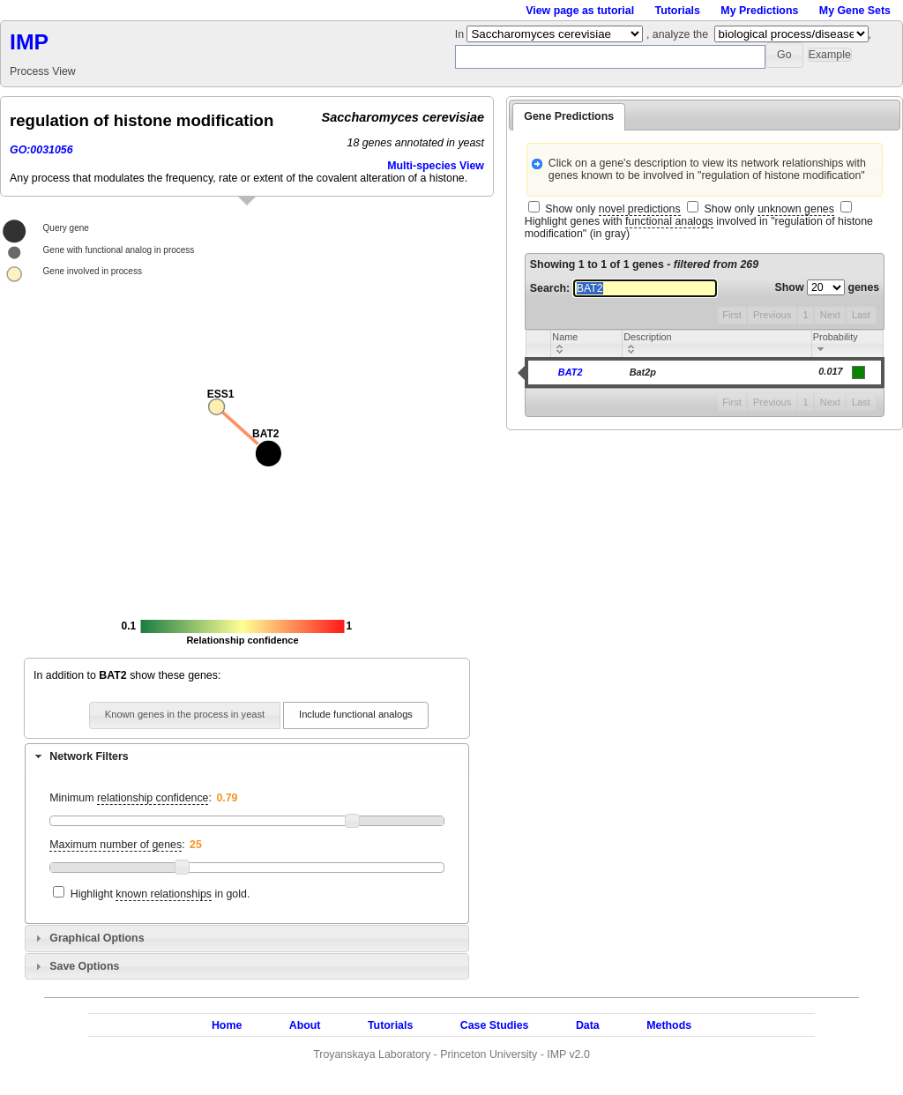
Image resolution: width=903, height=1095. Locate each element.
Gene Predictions (569, 116)
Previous (772, 314)
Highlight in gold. (160, 894)
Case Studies (494, 1025)
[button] (784, 55)
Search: (623, 288)
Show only (612, 209)
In (461, 34)
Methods (668, 1025)
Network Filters (88, 756)
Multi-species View (435, 166)
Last (861, 314)
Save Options (84, 966)
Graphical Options (96, 938)
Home (227, 1025)
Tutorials (677, 10)
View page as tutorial (580, 10)
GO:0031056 (41, 150)
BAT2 (570, 372)
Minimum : (130, 798)
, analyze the (677, 34)
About (305, 1025)
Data (588, 1025)
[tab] (247, 756)
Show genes (827, 287)
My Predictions (759, 10)
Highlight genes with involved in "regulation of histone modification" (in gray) (699, 227)
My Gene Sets (855, 10)
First (732, 314)
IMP (29, 42)
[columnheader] (587, 344)
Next (830, 314)
